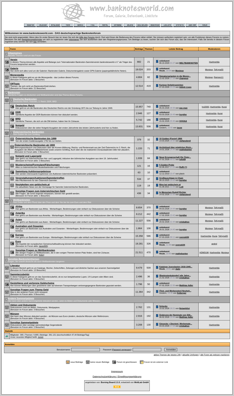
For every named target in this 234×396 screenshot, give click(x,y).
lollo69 (182, 159)
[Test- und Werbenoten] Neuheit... (175, 291)
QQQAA (183, 121)
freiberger (181, 293)
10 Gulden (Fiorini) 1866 (170, 138)
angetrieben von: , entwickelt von (117, 382)
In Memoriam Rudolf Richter (172, 192)
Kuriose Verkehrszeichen (171, 85)
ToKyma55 (218, 69)
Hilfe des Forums (87, 37)
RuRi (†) (183, 167)
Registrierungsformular (32, 39)
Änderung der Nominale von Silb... (175, 315)
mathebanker (185, 149)
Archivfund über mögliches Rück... (176, 147)
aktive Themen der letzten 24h (167, 355)
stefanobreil (185, 141)
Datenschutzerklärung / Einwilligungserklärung (117, 376)
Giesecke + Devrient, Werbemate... (175, 324)
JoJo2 (40, 337)
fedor (41, 255)
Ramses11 (219, 77)
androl (214, 244)
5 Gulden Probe (166, 165)
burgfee (183, 114)
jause (179, 128)
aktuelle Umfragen (190, 355)
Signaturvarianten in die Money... (175, 76)
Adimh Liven (185, 87)
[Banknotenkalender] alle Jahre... (175, 275)
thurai (224, 107)
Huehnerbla (214, 62)
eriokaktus (184, 222)
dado (177, 269)
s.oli (181, 187)
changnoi (183, 78)
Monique (179, 71)
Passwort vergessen (121, 350)
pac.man (183, 108)
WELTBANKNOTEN (188, 63)
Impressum (117, 371)
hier (35, 42)
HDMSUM (204, 252)
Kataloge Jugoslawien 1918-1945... (175, 267)
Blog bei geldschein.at (170, 184)
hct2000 (205, 107)
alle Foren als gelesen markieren (215, 355)
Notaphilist (184, 308)
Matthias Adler (186, 285)
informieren (74, 39)
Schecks (163, 306)
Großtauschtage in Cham (171, 178)
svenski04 (184, 237)
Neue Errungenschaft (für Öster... (175, 157)
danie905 (43, 246)
